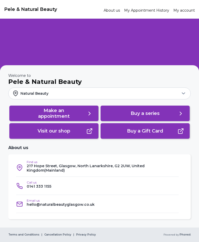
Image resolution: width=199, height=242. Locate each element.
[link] (52, 9)
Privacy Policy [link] (86, 234)
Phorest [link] (185, 234)
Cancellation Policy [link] (57, 234)
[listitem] (97, 167)
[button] (99, 93)
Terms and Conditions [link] (23, 234)
